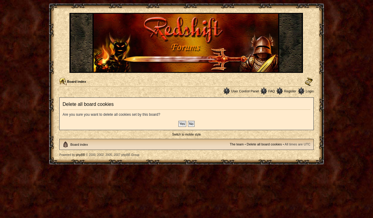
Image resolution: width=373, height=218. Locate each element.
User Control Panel (245, 91)
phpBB (80, 155)
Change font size (309, 82)
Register (290, 91)
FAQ (271, 91)
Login (310, 91)
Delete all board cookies (264, 144)
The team (237, 144)
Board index (76, 81)
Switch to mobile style (186, 134)
